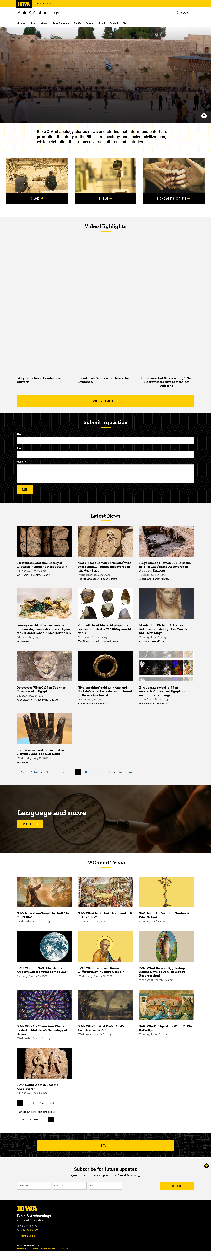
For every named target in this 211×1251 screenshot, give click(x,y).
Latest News (106, 515)
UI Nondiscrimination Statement (43, 1249)
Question (21, 462)
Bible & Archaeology (38, 12)
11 (56, 772)
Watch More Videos (105, 401)
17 (102, 772)
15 (87, 772)
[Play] (204, 115)
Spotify (77, 23)
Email (19, 448)
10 (48, 772)
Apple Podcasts (61, 23)
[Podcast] (105, 175)
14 (79, 773)
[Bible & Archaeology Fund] (174, 175)
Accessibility (63, 1249)
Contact (114, 23)
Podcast (105, 198)
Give (125, 23)
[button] (183, 13)
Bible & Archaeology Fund (173, 198)
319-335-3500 (27, 1229)
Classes (21, 23)
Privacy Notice (22, 1249)
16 (95, 772)
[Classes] (37, 175)
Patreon (90, 23)
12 (64, 772)
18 (110, 772)
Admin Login (27, 1235)
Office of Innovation (42, 4)
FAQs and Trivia (105, 862)
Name (20, 434)
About (102, 23)
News (33, 23)
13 (71, 772)
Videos (44, 23)
